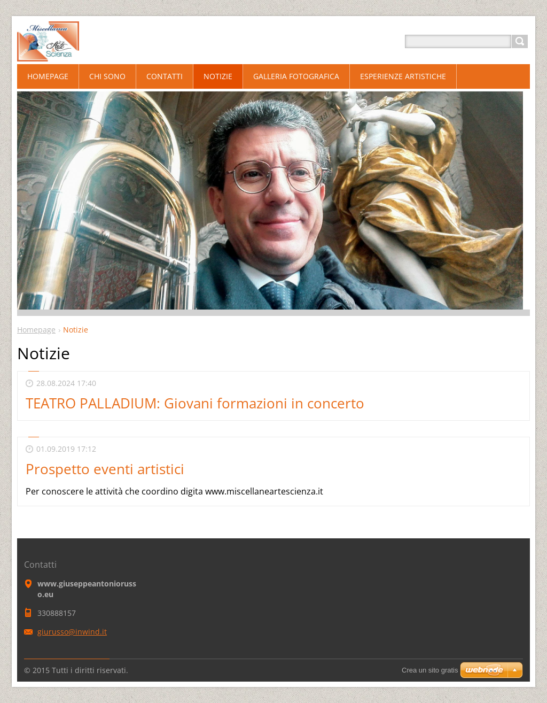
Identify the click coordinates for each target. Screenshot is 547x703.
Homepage (36, 330)
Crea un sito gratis (430, 670)
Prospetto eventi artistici (105, 468)
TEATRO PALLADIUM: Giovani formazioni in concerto (195, 403)
